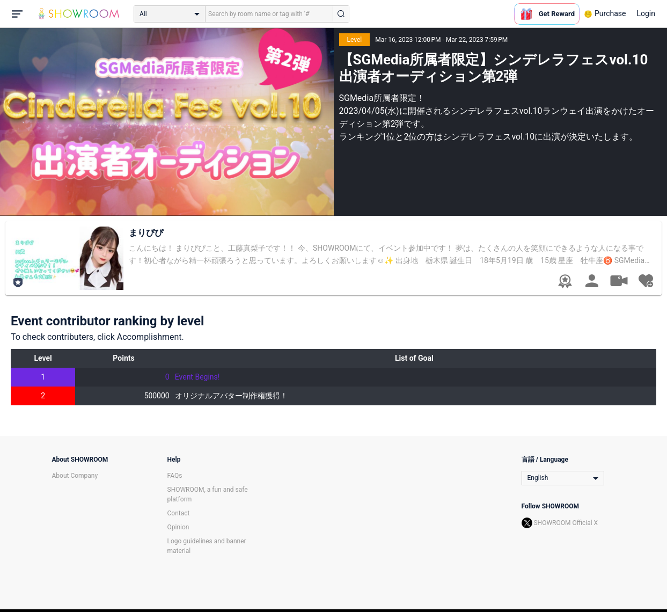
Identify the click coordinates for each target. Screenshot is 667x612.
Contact (178, 513)
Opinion (178, 527)
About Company (75, 475)
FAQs (174, 475)
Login (645, 13)
